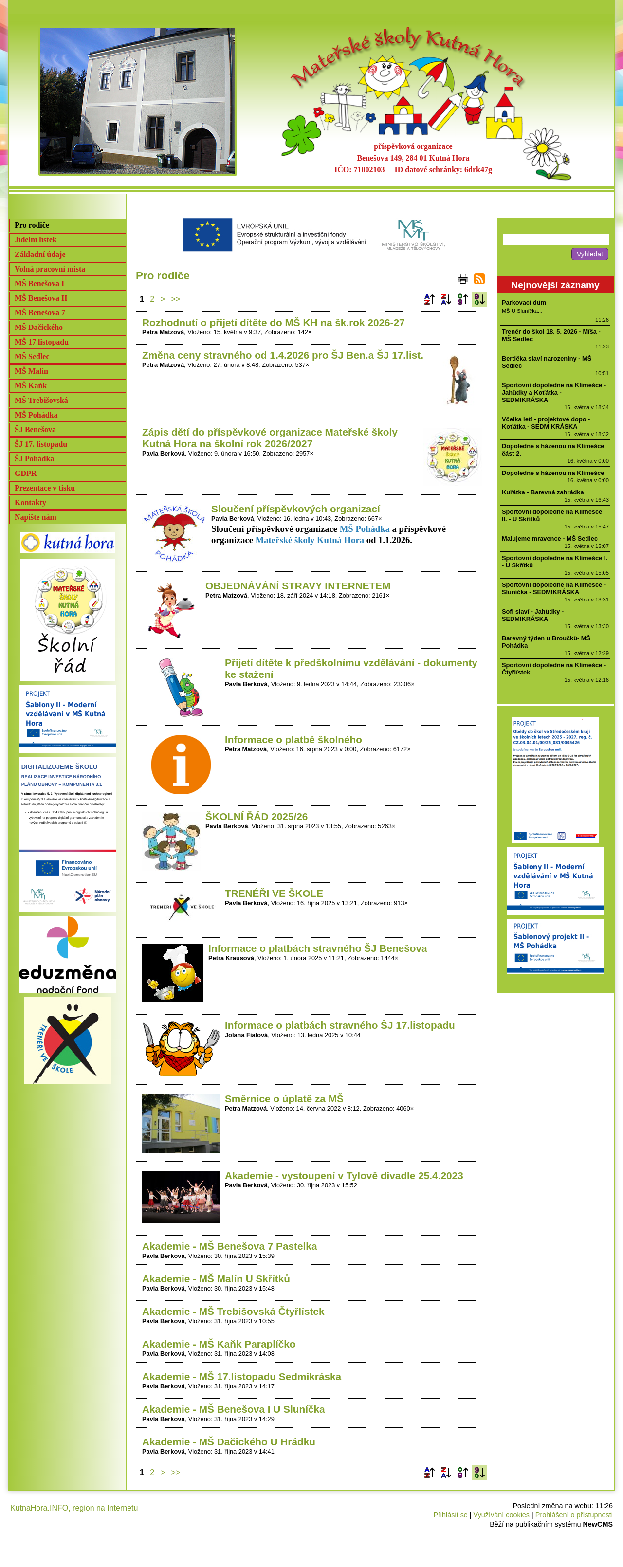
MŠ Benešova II (41, 298)
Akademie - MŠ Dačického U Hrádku (228, 1441)
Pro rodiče (32, 225)
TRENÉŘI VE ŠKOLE (274, 893)
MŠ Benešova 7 (40, 313)
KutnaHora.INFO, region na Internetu (74, 1508)
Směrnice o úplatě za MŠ (284, 1098)
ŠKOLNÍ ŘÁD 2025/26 (256, 816)
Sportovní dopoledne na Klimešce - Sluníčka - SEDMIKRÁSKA (554, 588)
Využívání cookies (502, 1515)
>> (176, 299)
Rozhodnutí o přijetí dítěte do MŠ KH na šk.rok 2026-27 (273, 322)
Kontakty (30, 502)
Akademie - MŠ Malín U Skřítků (216, 1278)
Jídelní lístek (36, 240)
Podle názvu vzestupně (429, 299)
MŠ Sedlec (32, 356)
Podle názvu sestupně (446, 299)
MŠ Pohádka (36, 415)
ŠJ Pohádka (34, 459)
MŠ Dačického (39, 327)
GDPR (26, 473)
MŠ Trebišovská (41, 400)
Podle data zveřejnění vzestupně (463, 299)
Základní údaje (40, 254)
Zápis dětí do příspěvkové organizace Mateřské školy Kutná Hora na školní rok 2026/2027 (270, 437)
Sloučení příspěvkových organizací (295, 508)
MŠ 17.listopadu (42, 342)
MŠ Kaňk (31, 386)
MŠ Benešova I (39, 283)
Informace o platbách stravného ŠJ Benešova (317, 948)
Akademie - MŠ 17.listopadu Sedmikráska (241, 1376)
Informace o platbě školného (293, 739)
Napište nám (35, 517)
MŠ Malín (31, 371)
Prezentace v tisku (45, 488)
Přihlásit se (450, 1515)
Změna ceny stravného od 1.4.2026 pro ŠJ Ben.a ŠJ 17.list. (282, 355)
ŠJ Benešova (35, 429)
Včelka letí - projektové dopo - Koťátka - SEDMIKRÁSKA (546, 423)
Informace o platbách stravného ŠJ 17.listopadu (340, 1025)
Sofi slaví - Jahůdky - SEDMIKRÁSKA (533, 615)
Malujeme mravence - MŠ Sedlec (550, 538)
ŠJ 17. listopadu (41, 444)
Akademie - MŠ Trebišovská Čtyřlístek (233, 1311)
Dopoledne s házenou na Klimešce (553, 472)
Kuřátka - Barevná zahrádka (543, 492)
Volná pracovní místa (50, 269)
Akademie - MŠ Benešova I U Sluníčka (233, 1409)
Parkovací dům (524, 302)
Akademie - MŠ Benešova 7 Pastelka (229, 1246)
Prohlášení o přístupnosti (574, 1515)
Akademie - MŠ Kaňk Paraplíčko (219, 1343)
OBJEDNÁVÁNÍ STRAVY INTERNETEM (298, 585)
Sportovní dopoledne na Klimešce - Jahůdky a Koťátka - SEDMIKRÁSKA (554, 392)
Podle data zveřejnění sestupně (479, 299)
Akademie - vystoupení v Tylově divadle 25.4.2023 (344, 1175)
